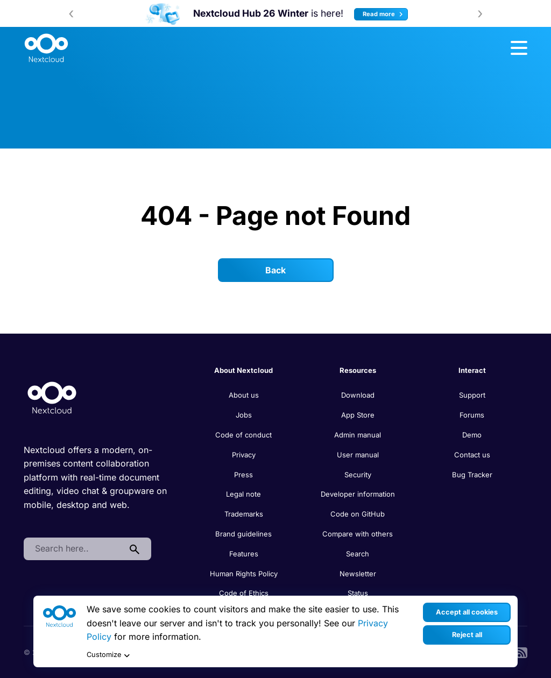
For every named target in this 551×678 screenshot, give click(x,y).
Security (357, 474)
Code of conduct (243, 434)
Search (357, 553)
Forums (472, 415)
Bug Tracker (472, 474)
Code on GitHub (357, 514)
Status (358, 593)
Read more (384, 14)
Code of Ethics (244, 593)
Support (472, 395)
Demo (472, 434)
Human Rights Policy (244, 573)
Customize (108, 655)
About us (244, 395)
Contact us (472, 454)
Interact (472, 370)
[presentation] (71, 13)
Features (243, 553)
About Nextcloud (243, 370)
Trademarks (243, 514)
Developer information (358, 494)
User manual (358, 454)
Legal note (243, 494)
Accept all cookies (467, 612)
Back (275, 270)
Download (358, 395)
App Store (358, 415)
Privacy (244, 454)
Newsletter (358, 573)
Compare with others (357, 533)
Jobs (244, 415)
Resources (358, 370)
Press (243, 474)
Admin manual (357, 434)
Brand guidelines (243, 533)
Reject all (467, 635)
